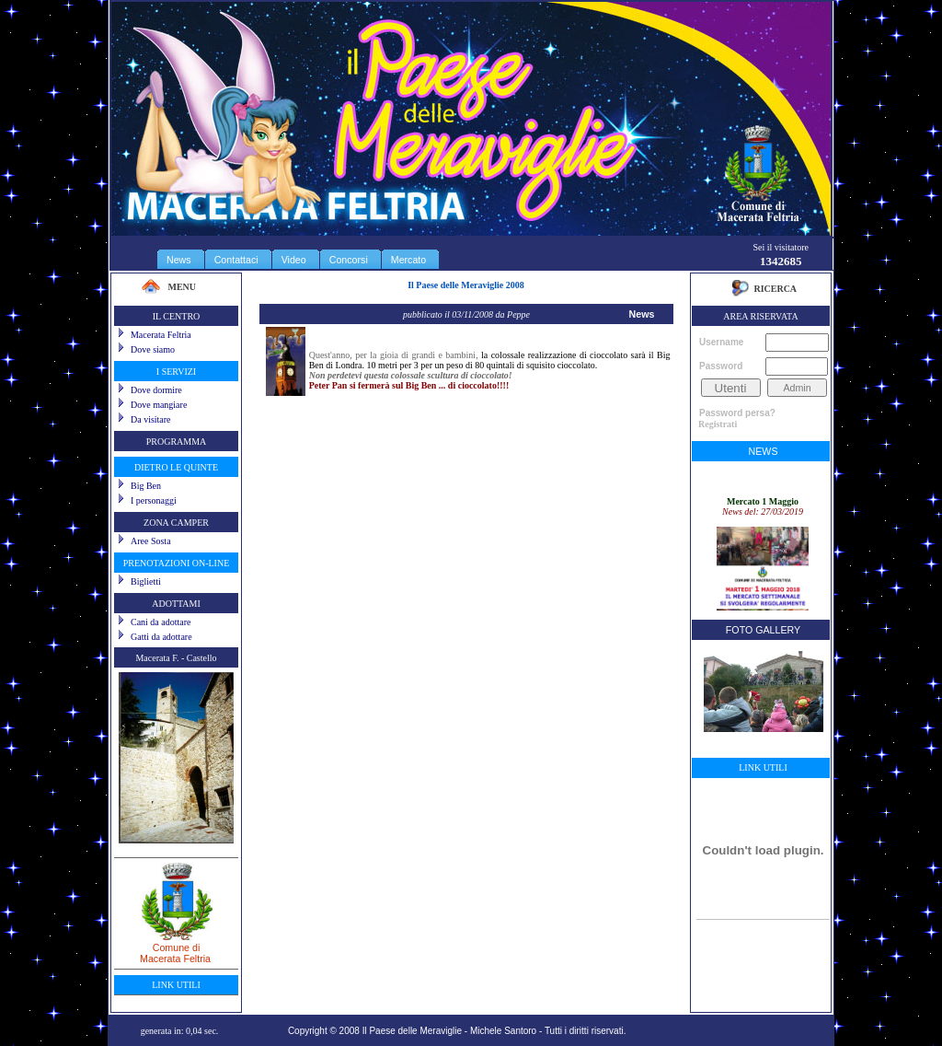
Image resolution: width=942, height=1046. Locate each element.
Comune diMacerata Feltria (176, 946)
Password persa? (737, 413)
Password (720, 366)
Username (721, 342)
